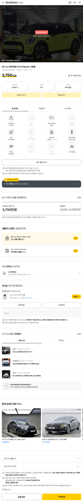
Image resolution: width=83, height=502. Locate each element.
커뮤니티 (21, 340)
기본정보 (41, 108)
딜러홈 (75, 296)
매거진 (61, 340)
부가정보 (68, 108)
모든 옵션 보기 (41, 162)
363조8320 (14, 2)
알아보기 (41, 238)
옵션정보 (15, 108)
